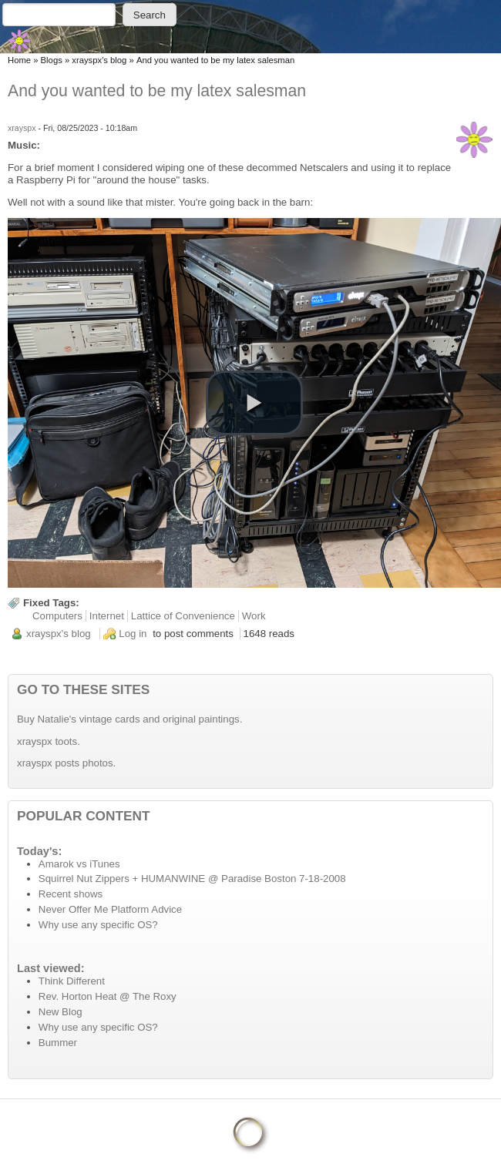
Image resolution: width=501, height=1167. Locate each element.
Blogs (51, 60)
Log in (132, 633)
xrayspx (22, 127)
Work (254, 616)
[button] (254, 403)
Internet (106, 616)
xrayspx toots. (48, 741)
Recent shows (71, 894)
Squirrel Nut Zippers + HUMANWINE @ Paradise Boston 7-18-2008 (192, 878)
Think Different (72, 981)
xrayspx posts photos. (66, 763)
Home (19, 60)
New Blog (60, 1012)
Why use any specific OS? (98, 925)
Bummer (58, 1042)
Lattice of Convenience (183, 616)
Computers (57, 616)
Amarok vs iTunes (79, 864)
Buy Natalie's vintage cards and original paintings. (129, 719)
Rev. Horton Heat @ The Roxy (108, 996)
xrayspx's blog (99, 60)
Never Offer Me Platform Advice (110, 909)
